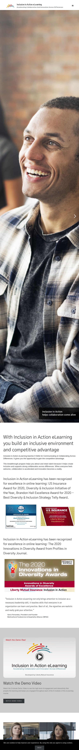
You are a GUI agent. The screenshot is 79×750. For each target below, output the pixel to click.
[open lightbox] (13, 701)
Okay (39, 747)
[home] (11, 4)
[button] (73, 6)
